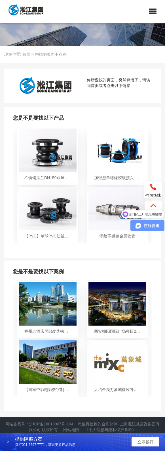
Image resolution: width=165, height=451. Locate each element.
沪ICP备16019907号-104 (51, 424)
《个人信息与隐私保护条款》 (110, 429)
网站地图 (71, 429)
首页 (26, 54)
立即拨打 (145, 442)
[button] (152, 11)
